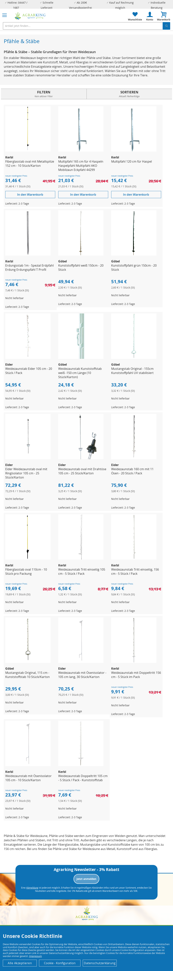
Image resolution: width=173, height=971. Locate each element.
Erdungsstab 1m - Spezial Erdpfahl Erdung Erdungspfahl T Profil (29, 267)
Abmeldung (32, 887)
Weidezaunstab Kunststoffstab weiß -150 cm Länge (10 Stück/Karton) (80, 373)
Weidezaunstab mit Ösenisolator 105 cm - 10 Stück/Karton (28, 778)
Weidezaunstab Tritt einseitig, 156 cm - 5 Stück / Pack (135, 571)
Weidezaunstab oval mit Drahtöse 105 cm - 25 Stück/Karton (82, 471)
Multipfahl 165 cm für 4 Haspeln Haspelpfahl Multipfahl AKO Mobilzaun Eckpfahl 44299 (80, 165)
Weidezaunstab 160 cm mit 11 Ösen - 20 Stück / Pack (132, 471)
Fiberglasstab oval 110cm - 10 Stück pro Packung (26, 571)
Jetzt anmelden (86, 879)
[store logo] (30, 15)
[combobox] (86, 26)
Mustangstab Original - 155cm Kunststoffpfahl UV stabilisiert (132, 371)
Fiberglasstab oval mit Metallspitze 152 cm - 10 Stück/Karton (29, 163)
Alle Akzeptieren (20, 963)
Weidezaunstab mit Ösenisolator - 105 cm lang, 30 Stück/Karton (82, 675)
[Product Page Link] (28, 150)
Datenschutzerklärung (100, 963)
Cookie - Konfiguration (60, 963)
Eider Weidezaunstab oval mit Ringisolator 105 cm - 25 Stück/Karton (26, 473)
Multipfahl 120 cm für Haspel (131, 161)
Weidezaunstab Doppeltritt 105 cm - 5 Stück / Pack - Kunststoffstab (83, 778)
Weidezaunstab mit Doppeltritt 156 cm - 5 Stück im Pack (136, 675)
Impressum (35, 956)
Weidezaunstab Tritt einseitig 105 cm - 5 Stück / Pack (81, 571)
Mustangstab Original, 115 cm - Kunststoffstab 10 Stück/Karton (27, 675)
